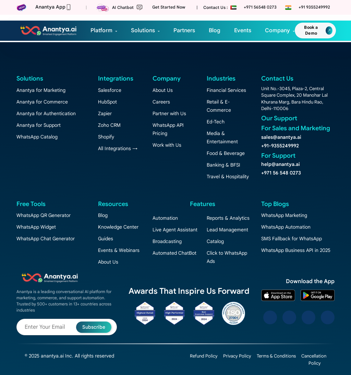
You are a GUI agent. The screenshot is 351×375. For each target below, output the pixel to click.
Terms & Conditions (276, 356)
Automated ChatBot (174, 253)
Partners (184, 30)
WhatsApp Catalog (37, 137)
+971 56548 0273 (260, 7)
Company (277, 30)
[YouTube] (328, 317)
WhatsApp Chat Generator (45, 238)
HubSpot (107, 102)
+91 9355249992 (314, 7)
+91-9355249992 (280, 146)
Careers (161, 102)
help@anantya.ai (280, 164)
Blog (214, 30)
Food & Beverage (226, 153)
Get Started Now (168, 7)
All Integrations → (117, 148)
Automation (165, 218)
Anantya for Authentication (46, 113)
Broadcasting (167, 241)
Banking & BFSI (223, 165)
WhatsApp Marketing (284, 215)
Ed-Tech (216, 122)
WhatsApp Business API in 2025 (295, 250)
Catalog (215, 241)
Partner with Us (169, 113)
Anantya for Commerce (42, 102)
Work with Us (167, 145)
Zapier (105, 113)
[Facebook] (270, 317)
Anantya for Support (38, 125)
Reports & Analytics (228, 218)
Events (242, 30)
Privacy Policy (237, 356)
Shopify (106, 137)
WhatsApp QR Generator (43, 215)
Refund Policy (204, 356)
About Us (163, 90)
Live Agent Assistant (175, 230)
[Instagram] (289, 317)
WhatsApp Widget (36, 227)
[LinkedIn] (308, 317)
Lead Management (227, 230)
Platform (101, 30)
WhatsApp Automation (286, 227)
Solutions (143, 30)
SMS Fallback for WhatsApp (291, 238)
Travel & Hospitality (228, 176)
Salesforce (109, 90)
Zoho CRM (109, 125)
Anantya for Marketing (40, 90)
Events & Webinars (119, 250)
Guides (105, 238)
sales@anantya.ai (281, 137)
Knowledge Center (118, 227)
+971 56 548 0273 (281, 173)
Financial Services (226, 90)
